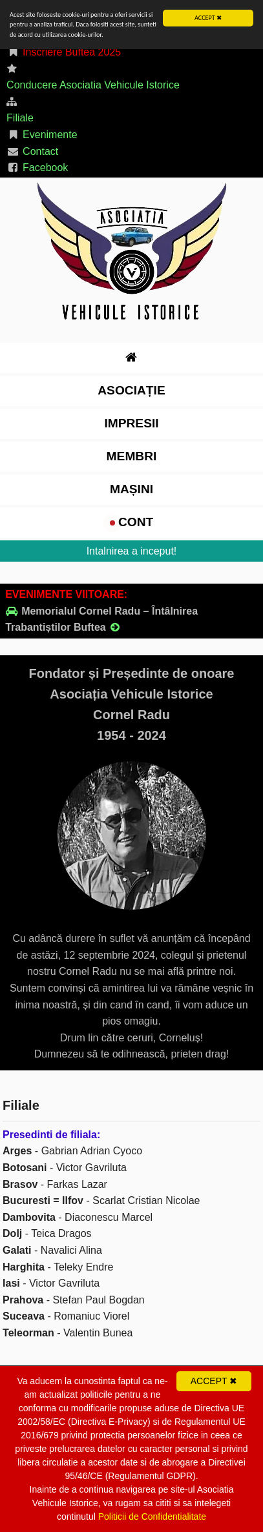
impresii (131, 422)
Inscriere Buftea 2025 (63, 51)
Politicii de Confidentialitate (152, 1516)
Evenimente (42, 134)
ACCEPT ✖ (208, 18)
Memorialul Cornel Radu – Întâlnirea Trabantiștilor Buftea (101, 619)
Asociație (131, 389)
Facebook (37, 167)
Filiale (20, 117)
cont (132, 522)
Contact (32, 150)
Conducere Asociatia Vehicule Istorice (93, 84)
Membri (132, 455)
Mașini (131, 489)
